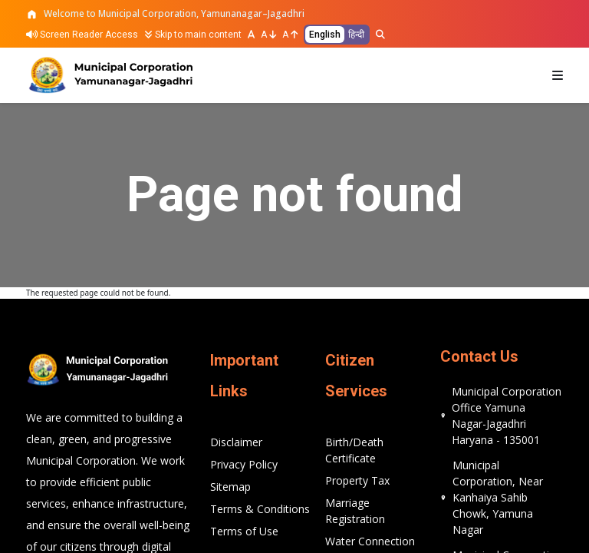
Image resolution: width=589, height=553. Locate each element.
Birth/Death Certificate (354, 450)
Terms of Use (244, 531)
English (325, 34)
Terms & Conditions (260, 509)
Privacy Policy (244, 464)
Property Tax (357, 480)
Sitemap (230, 486)
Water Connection (370, 541)
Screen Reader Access (82, 34)
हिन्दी (356, 34)
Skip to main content (193, 34)
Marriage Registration (355, 510)
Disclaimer (236, 442)
